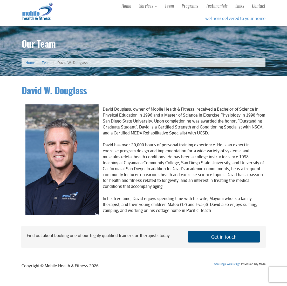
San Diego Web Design (227, 264)
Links (239, 6)
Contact (258, 6)
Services (148, 6)
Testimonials (217, 6)
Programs (190, 6)
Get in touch (223, 237)
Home (126, 6)
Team (169, 6)
